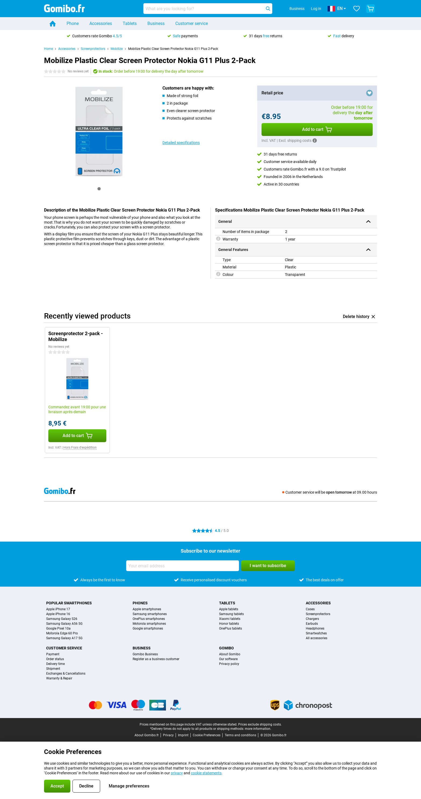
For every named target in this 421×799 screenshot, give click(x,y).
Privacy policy (229, 664)
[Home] (52, 23)
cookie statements (206, 773)
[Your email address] (182, 565)
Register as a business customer (156, 659)
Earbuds (312, 624)
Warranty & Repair (59, 678)
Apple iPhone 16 (58, 614)
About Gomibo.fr (147, 735)
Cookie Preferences (206, 735)
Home (48, 49)
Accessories (100, 23)
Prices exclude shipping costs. (260, 724)
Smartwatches (316, 633)
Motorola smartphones (149, 624)
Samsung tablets (231, 614)
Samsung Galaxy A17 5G (64, 638)
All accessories (316, 638)
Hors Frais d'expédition (80, 447)
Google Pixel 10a (58, 628)
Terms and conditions (240, 735)
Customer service (191, 23)
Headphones (315, 628)
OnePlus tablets (230, 628)
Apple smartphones (147, 609)
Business (156, 23)
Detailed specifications (181, 142)
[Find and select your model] (207, 8)
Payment (52, 654)
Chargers (312, 619)
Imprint (183, 735)
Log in (316, 8)
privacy (177, 773)
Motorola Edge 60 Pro (62, 633)
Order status (55, 659)
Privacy (168, 735)
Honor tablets (229, 624)
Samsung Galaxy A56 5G (64, 624)
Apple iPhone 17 (58, 609)
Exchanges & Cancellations (65, 673)
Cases (310, 609)
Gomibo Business (145, 654)
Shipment (53, 669)
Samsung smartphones (150, 614)
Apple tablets (228, 609)
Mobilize (117, 49)
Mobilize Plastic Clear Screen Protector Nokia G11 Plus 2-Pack (173, 49)
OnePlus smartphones (149, 619)
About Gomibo (229, 654)
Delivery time (55, 664)
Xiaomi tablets (229, 619)
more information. (258, 729)
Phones (140, 603)
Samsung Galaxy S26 (61, 619)
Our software (228, 659)
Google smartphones (148, 628)
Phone (73, 23)
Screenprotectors (93, 49)
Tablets (130, 23)
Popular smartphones (69, 603)
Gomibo (226, 648)
